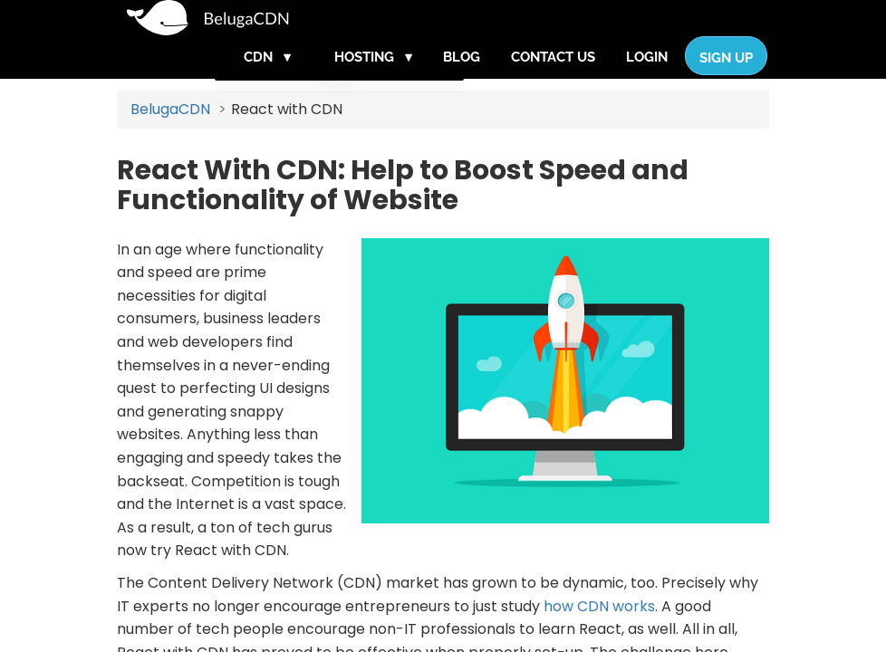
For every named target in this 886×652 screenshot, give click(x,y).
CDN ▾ (267, 75)
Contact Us (553, 75)
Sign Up (726, 76)
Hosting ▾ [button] (373, 75)
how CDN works (599, 633)
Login (647, 75)
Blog (461, 75)
